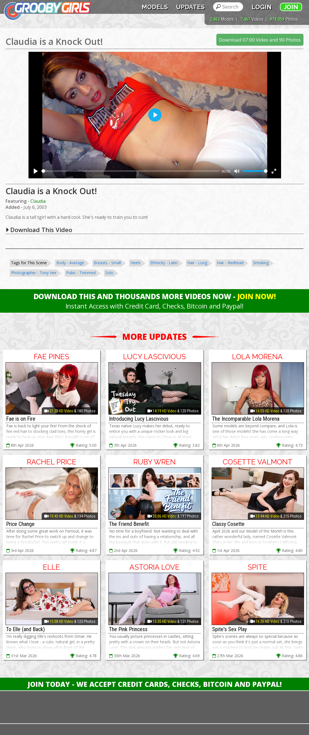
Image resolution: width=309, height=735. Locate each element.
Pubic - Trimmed (81, 272)
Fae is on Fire (20, 418)
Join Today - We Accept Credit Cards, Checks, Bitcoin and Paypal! (155, 684)
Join (291, 7)
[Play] (35, 171)
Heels (136, 262)
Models (155, 7)
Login (261, 7)
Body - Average (70, 262)
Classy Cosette (228, 524)
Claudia (38, 201)
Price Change (20, 524)
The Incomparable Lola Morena (245, 418)
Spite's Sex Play (229, 629)
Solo (109, 272)
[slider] (130, 171)
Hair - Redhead (230, 262)
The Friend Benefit (129, 524)
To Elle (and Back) (25, 629)
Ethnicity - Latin (164, 262)
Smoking (261, 262)
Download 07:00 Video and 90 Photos (260, 40)
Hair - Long (197, 262)
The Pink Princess (128, 629)
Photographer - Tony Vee (33, 272)
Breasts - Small (107, 262)
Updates (190, 7)
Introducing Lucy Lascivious (138, 418)
